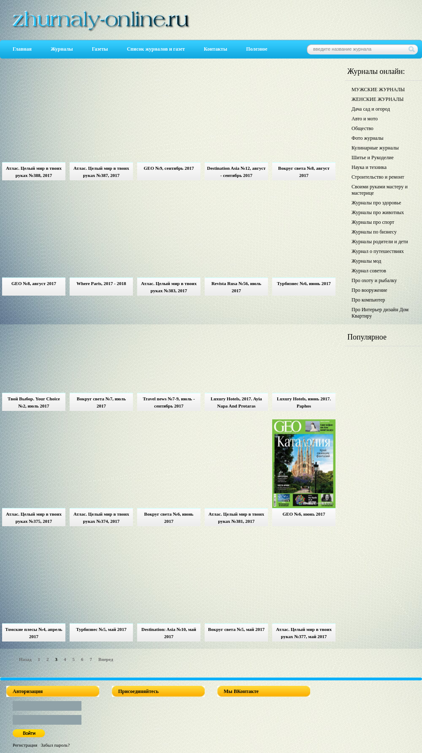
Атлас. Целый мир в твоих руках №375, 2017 (34, 517)
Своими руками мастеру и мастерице (380, 190)
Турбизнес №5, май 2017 (101, 629)
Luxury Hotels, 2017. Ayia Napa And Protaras (236, 402)
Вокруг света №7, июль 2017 (101, 402)
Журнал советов (369, 271)
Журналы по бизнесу (374, 232)
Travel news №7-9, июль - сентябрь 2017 (169, 402)
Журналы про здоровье (376, 203)
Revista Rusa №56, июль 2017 (236, 287)
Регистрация (25, 745)
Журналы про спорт (373, 222)
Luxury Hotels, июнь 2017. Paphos (304, 402)
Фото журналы (368, 138)
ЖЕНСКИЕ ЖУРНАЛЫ (377, 99)
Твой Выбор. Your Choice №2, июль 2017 (34, 402)
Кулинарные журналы (375, 148)
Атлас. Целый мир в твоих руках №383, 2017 (169, 287)
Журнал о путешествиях (378, 251)
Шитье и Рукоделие (373, 157)
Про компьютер (368, 300)
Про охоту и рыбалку (374, 280)
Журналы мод (366, 261)
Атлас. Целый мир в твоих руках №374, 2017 (101, 517)
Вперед (105, 659)
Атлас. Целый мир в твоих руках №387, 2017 (101, 172)
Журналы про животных (378, 212)
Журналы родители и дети (380, 242)
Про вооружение (369, 290)
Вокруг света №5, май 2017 (236, 629)
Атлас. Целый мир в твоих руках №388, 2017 (34, 172)
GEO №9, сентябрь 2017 (169, 168)
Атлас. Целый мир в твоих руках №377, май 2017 (304, 633)
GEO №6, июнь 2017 (304, 513)
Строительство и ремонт (378, 177)
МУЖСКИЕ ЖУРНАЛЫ (378, 89)
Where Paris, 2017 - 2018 (101, 283)
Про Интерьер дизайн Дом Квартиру (380, 313)
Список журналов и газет (156, 49)
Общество (362, 128)
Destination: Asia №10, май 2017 (168, 633)
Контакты (215, 49)
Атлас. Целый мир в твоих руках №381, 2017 (236, 517)
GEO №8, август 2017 (33, 283)
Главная (22, 49)
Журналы (62, 49)
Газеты (100, 49)
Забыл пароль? (55, 745)
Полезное (256, 49)
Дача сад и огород (371, 109)
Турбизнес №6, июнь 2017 (303, 283)
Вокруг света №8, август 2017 (304, 172)
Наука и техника (369, 167)
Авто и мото (365, 119)
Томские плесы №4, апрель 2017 (33, 633)
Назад (25, 659)
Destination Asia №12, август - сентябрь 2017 (236, 172)
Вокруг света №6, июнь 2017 (169, 517)
